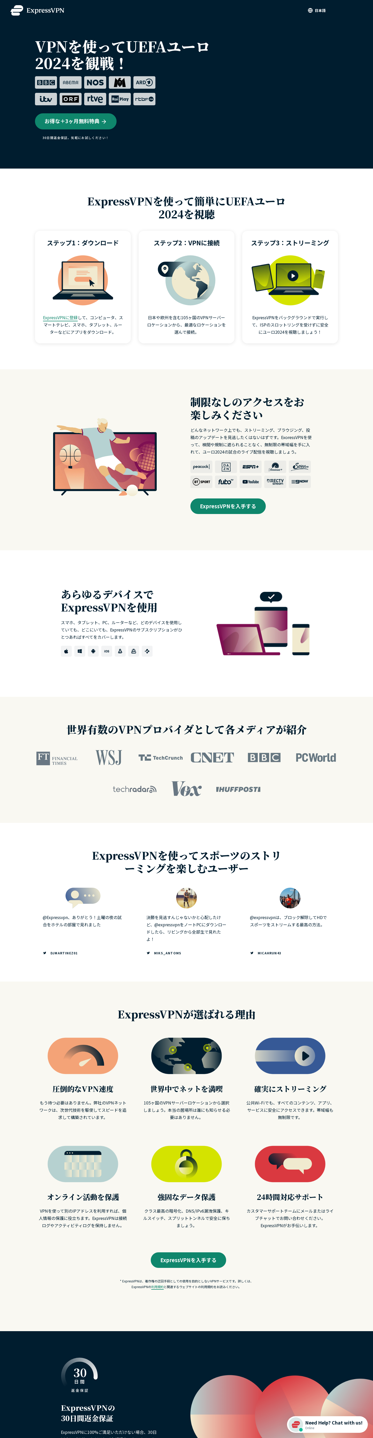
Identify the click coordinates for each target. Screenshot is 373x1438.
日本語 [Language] (320, 10)
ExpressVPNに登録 (60, 317)
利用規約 (157, 1286)
